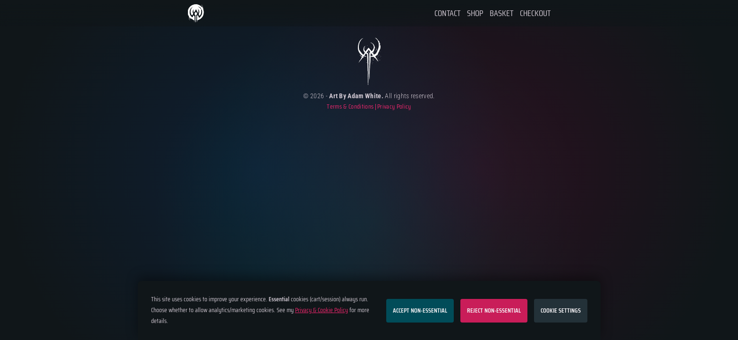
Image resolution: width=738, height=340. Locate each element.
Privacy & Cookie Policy (321, 310)
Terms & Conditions (350, 107)
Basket (501, 13)
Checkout (535, 13)
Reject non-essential (494, 310)
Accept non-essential (420, 310)
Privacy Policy (394, 107)
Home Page (196, 13)
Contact (447, 13)
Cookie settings (561, 310)
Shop (475, 13)
